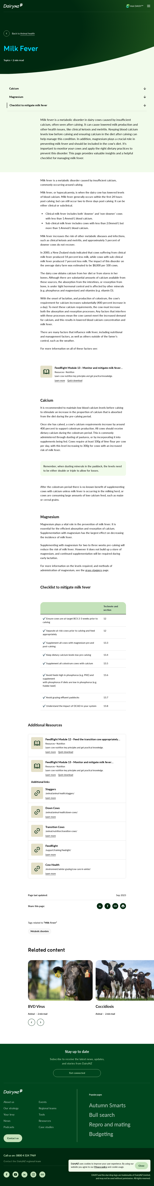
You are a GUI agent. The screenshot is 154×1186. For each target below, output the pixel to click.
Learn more (60, 380)
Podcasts (9, 1127)
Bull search (102, 1114)
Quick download (74, 380)
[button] (123, 906)
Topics (7, 60)
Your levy (9, 1114)
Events (43, 1102)
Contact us (13, 1138)
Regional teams (47, 1108)
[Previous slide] (31, 1022)
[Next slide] (40, 1022)
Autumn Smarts (107, 1105)
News (7, 1120)
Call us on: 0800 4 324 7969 (20, 1155)
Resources (45, 1120)
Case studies (46, 1127)
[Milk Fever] (115, 906)
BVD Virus (36, 1006)
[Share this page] (42, 1174)
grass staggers (93, 570)
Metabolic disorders (40, 931)
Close (141, 1165)
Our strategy (11, 1108)
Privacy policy (100, 1167)
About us (9, 1102)
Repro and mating (109, 1124)
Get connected (77, 1072)
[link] (77, 88)
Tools (42, 1114)
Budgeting (101, 1134)
